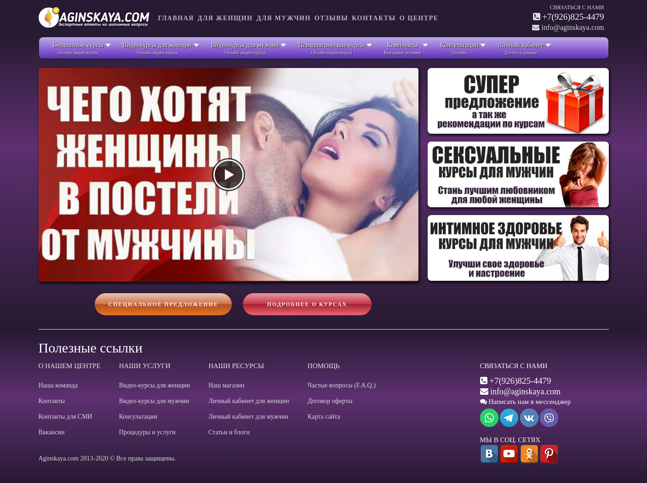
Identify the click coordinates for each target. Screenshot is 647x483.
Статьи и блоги (229, 432)
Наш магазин (226, 385)
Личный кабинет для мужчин (248, 416)
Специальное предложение (163, 304)
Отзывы (331, 18)
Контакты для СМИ (65, 416)
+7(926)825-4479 (573, 17)
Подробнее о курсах (307, 304)
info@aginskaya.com (525, 391)
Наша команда (58, 385)
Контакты (374, 18)
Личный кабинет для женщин (248, 401)
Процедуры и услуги (147, 432)
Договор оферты (330, 401)
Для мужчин (284, 18)
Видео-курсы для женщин (154, 385)
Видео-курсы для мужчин (154, 401)
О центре (419, 18)
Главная (176, 18)
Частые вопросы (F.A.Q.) (342, 385)
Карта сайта (324, 416)
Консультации (138, 416)
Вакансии (52, 432)
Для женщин (225, 18)
